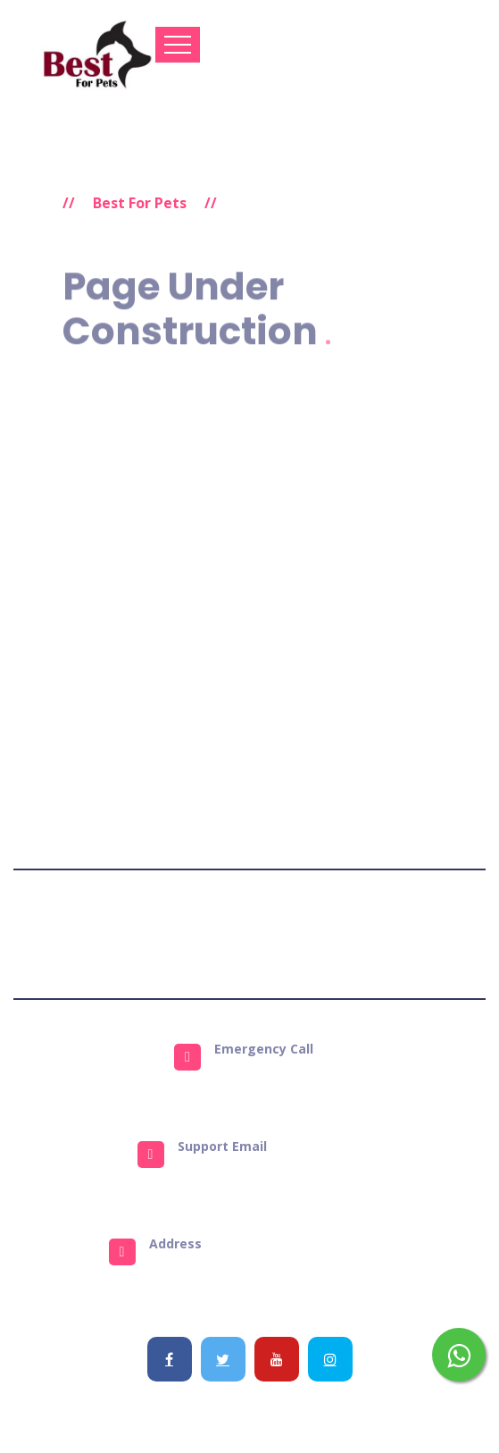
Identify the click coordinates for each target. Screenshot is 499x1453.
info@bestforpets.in (270, 1175)
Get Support (423, 934)
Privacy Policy (226, 934)
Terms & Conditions (103, 934)
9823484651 (269, 1078)
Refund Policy (327, 934)
